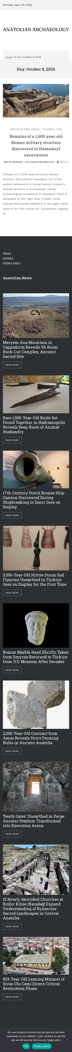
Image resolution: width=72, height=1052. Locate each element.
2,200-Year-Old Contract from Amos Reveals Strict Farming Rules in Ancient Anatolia (30, 738)
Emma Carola (32, 129)
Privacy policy (42, 1046)
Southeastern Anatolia (39, 162)
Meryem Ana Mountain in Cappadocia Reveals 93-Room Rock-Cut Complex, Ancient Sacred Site (30, 349)
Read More (12, 365)
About (7, 253)
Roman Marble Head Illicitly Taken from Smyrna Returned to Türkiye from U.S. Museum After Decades (36, 657)
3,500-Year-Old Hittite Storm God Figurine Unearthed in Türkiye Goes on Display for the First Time (34, 580)
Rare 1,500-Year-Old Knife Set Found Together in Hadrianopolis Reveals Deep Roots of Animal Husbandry (34, 424)
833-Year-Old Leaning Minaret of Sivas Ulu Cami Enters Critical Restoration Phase (34, 984)
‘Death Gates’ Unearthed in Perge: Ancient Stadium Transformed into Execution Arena (34, 821)
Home (9, 57)
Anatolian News (13, 162)
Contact (8, 258)
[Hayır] (67, 1040)
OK (26, 1046)
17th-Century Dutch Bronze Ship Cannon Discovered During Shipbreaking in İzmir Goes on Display (33, 499)
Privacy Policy (12, 262)
